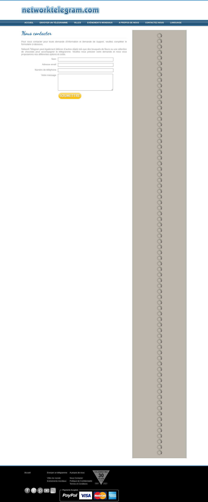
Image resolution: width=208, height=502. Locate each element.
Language (176, 23)
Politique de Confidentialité (81, 481)
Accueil (29, 23)
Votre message (48, 75)
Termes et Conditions (79, 484)
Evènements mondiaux (99, 23)
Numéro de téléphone (45, 69)
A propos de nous (129, 23)
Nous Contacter (76, 478)
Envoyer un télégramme (54, 23)
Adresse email (49, 64)
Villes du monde (54, 478)
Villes (77, 23)
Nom (53, 59)
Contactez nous (154, 23)
